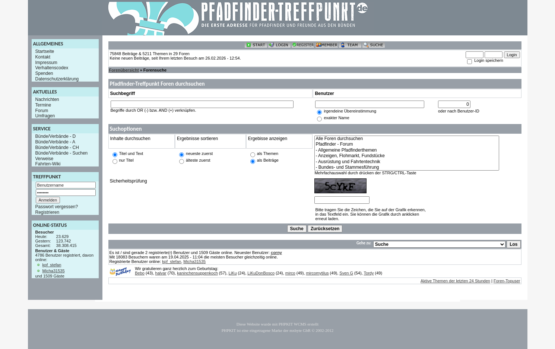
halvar (160, 273)
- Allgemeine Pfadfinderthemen (407, 150)
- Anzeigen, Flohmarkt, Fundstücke (407, 156)
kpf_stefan (51, 265)
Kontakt (43, 57)
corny (276, 252)
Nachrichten (47, 99)
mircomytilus (317, 273)
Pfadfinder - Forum (407, 144)
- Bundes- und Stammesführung (407, 167)
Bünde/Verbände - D (55, 136)
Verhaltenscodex (52, 67)
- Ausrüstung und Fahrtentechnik (407, 162)
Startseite (44, 51)
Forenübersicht (124, 70)
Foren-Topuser (507, 281)
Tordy (369, 273)
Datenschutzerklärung (57, 79)
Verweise (44, 158)
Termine (43, 105)
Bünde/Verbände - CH (57, 147)
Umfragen (45, 115)
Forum (41, 110)
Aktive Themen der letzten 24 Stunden (455, 281)
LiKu (233, 273)
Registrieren (47, 212)
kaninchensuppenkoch (197, 273)
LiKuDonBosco (261, 273)
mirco (290, 273)
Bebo (140, 273)
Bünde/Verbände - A (55, 142)
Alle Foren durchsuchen (407, 139)
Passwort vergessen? (56, 206)
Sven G (346, 273)
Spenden (44, 73)
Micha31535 (53, 271)
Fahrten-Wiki (48, 163)
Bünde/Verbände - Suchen (61, 153)
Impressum (46, 62)
